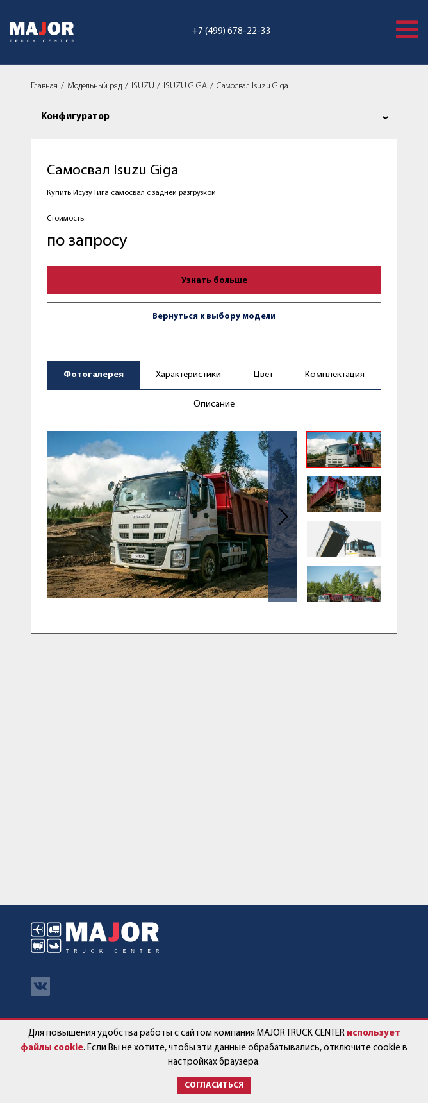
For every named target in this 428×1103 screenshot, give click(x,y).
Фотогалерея (93, 375)
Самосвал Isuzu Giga (252, 86)
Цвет (263, 375)
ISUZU (142, 86)
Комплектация (335, 375)
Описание (214, 404)
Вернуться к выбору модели (214, 316)
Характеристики (188, 375)
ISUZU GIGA (185, 86)
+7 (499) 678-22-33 (231, 32)
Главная (44, 86)
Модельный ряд (94, 86)
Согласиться (214, 1085)
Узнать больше (214, 280)
